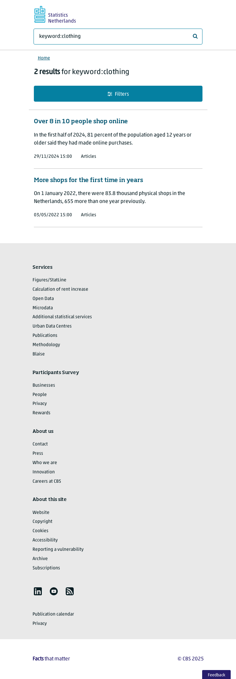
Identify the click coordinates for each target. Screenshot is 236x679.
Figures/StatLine (49, 280)
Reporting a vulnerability (58, 549)
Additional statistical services (62, 317)
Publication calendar (53, 614)
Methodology (46, 345)
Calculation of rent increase (60, 289)
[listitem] (38, 591)
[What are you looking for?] (118, 37)
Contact (40, 444)
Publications (45, 336)
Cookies (40, 531)
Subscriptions (46, 568)
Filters (118, 94)
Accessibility (45, 540)
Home (44, 58)
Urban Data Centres (52, 326)
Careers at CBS (47, 481)
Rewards (41, 413)
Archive (40, 559)
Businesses (44, 385)
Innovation (44, 472)
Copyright (42, 522)
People (40, 395)
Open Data (43, 299)
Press (38, 453)
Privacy (40, 404)
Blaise (39, 354)
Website (41, 513)
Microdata (43, 308)
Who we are (45, 463)
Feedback (216, 675)
